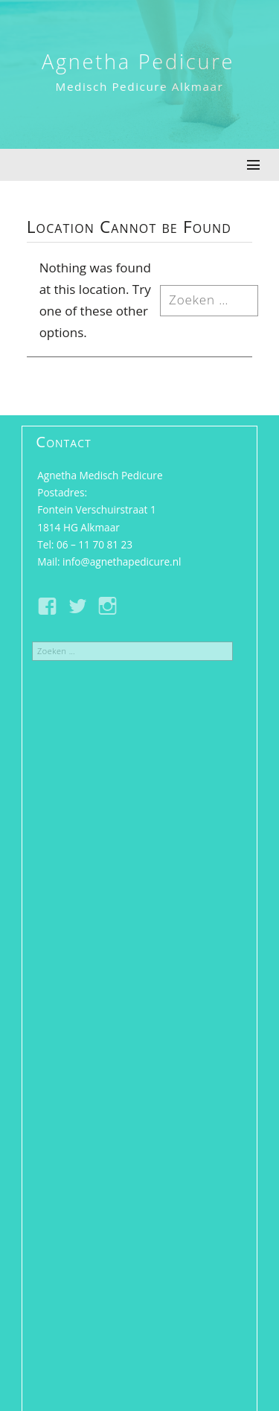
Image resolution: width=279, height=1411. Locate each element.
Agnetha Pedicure (138, 61)
